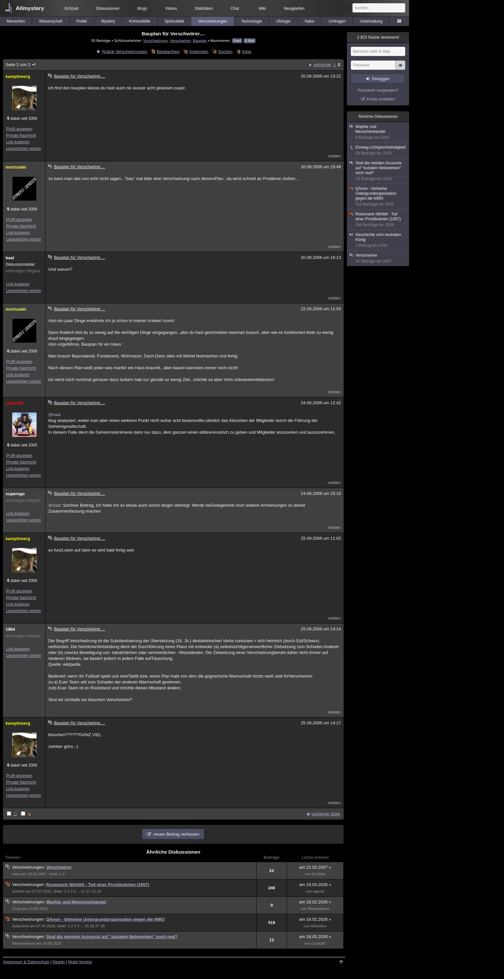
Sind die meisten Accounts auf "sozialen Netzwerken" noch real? (111, 936)
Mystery (108, 21)
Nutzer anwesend (378, 37)
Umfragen (337, 21)
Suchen (225, 51)
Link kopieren (17, 142)
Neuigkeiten (294, 8)
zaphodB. (15, 403)
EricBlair (319, 874)
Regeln (59, 962)
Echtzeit (71, 8)
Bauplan (200, 40)
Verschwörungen (212, 21)
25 (87, 926)
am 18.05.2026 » (315, 936)
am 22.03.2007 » (315, 867)
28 (102, 926)
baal (10, 257)
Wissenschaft (50, 21)
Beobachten (168, 51)
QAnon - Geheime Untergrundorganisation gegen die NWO (105, 919)
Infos (246, 51)
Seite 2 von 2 (21, 64)
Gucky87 (318, 943)
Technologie (251, 21)
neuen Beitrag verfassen (176, 834)
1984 (10, 629)
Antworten (198, 51)
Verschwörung (155, 40)
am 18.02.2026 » (315, 901)
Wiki (262, 8)
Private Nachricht (21, 135)
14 (99, 891)
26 (92, 926)
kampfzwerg (18, 76)
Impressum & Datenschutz (26, 962)
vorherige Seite (326, 813)
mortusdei (16, 167)
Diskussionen (107, 8)
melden (334, 156)
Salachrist (20, 926)
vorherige (322, 64)
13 (93, 891)
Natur (309, 21)
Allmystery (30, 8)
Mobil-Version (80, 962)
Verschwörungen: (29, 867)
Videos (171, 8)
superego (15, 493)
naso (16, 874)
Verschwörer (180, 40)
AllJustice (319, 926)
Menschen (16, 21)
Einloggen (380, 79)
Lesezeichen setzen (23, 148)
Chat (235, 8)
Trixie (16, 909)
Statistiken (204, 8)
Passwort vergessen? (378, 90)
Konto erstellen (381, 99)
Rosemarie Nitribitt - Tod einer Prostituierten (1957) (97, 884)
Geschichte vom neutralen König (378, 240)
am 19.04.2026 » (315, 884)
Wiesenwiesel (23, 943)
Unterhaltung (371, 21)
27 (97, 926)
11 (83, 891)
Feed (237, 41)
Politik (82, 21)
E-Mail (249, 41)
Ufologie (283, 21)
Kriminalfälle (139, 21)
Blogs (142, 8)
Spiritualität (174, 21)
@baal (54, 414)
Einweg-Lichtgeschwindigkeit (378, 150)
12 (88, 891)
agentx (319, 891)
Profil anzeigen (19, 129)
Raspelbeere (319, 909)
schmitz (18, 891)
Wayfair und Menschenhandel (76, 901)
